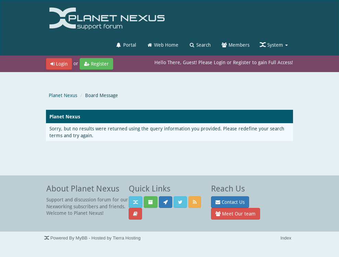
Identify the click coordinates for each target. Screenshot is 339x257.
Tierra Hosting (126, 238)
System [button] (274, 45)
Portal (126, 45)
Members (235, 45)
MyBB (81, 238)
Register (96, 63)
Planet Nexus (63, 95)
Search (200, 45)
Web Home (162, 45)
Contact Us (230, 202)
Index (285, 238)
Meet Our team (235, 213)
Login (59, 63)
